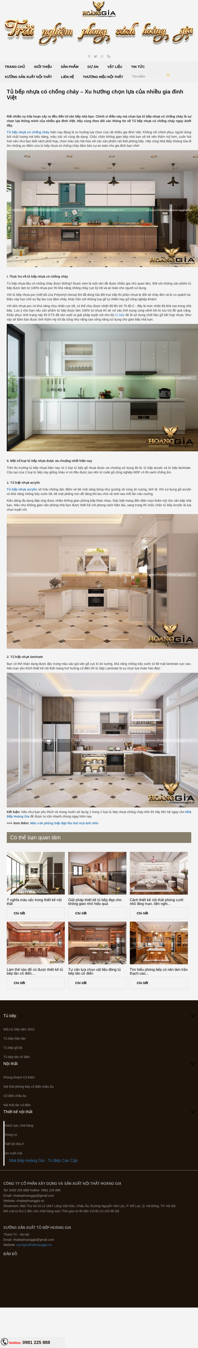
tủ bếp (119, 315)
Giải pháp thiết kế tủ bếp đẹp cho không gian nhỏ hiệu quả (94, 902)
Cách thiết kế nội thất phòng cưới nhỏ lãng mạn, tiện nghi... (156, 902)
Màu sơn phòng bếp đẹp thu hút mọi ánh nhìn (64, 823)
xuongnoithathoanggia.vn (34, 1245)
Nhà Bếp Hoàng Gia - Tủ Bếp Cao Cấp (43, 1160)
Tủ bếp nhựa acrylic (22, 489)
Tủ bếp (9, 1016)
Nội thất (10, 1063)
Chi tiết (19, 913)
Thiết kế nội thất (17, 1112)
